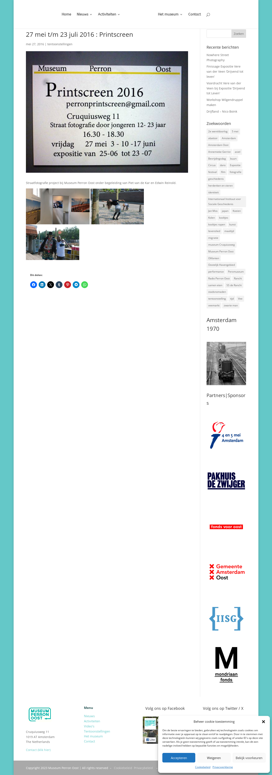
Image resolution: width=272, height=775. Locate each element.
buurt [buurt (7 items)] (233, 158)
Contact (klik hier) (38, 750)
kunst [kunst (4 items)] (232, 224)
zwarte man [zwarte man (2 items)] (231, 305)
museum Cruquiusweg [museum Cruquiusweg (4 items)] (221, 244)
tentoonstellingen (59, 44)
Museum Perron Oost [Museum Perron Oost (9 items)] (221, 251)
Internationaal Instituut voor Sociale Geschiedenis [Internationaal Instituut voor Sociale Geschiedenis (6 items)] (224, 201)
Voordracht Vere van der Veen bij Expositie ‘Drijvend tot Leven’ (226, 88)
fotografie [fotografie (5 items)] (235, 172)
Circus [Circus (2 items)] (212, 165)
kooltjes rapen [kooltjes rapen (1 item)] (216, 224)
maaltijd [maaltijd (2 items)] (229, 231)
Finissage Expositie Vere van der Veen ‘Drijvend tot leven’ (225, 71)
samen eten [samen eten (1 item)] (215, 285)
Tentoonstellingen (97, 731)
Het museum (171, 14)
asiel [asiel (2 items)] (237, 152)
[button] (263, 722)
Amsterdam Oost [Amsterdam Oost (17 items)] (218, 145)
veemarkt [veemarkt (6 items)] (214, 305)
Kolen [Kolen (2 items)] (211, 217)
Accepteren (179, 758)
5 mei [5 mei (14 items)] (235, 131)
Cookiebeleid (202, 767)
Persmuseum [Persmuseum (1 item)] (236, 271)
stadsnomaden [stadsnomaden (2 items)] (217, 292)
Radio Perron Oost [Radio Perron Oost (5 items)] (219, 278)
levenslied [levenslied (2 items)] (214, 231)
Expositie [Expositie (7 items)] (235, 165)
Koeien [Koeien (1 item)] (237, 211)
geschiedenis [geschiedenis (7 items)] (216, 179)
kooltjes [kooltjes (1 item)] (223, 217)
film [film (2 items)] (223, 172)
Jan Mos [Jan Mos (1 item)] (213, 211)
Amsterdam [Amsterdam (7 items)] (229, 138)
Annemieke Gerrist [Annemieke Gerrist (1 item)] (219, 152)
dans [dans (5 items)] (223, 165)
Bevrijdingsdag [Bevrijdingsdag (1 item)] (217, 158)
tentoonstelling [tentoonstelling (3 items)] (217, 298)
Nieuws (79, 14)
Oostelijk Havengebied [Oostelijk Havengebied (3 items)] (221, 265)
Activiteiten (104, 14)
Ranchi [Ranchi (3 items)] (238, 278)
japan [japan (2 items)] (225, 211)
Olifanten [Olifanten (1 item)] (213, 258)
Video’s (89, 726)
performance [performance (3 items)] (216, 271)
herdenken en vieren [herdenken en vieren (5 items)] (220, 185)
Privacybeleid (143, 768)
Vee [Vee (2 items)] (240, 298)
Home (63, 14)
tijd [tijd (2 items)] (232, 298)
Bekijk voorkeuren (249, 758)
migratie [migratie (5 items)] (213, 238)
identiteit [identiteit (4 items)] (213, 192)
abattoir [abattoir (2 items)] (213, 138)
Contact (198, 14)
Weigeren (214, 758)
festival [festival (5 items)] (212, 172)
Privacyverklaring (222, 767)
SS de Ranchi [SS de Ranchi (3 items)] (234, 285)
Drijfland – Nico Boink (222, 111)
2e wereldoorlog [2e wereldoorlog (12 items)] (218, 131)
